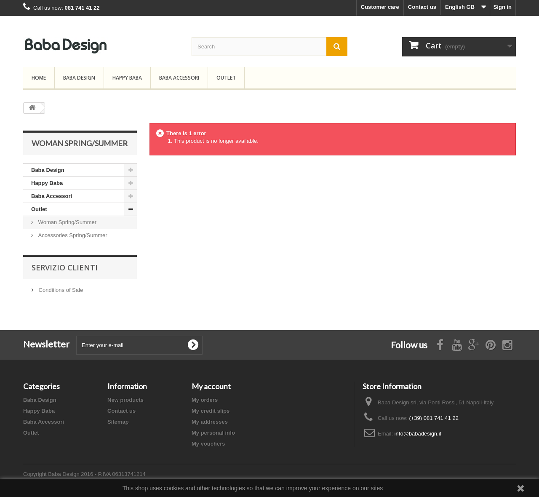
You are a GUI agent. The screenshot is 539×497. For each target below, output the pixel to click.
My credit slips (210, 411)
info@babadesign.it (418, 433)
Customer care (380, 7)
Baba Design (79, 77)
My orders (205, 400)
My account (211, 386)
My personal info (213, 433)
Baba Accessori (179, 77)
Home (39, 77)
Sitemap (118, 422)
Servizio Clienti (65, 267)
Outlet (226, 77)
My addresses (210, 422)
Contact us (422, 7)
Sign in (503, 7)
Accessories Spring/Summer (72, 235)
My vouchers (208, 444)
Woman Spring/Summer (66, 222)
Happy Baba (127, 77)
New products (125, 400)
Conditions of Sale (60, 290)
